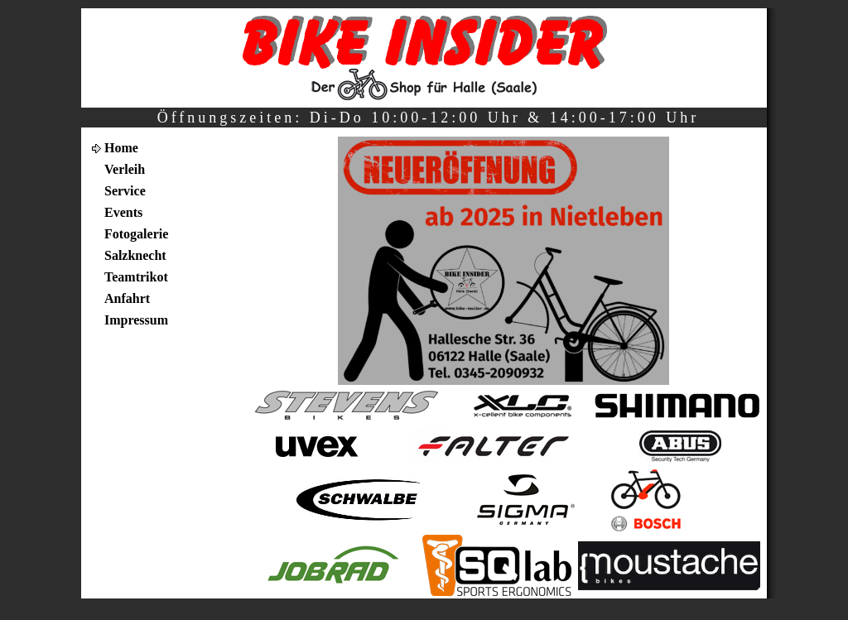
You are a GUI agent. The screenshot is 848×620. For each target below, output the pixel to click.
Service (125, 191)
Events (123, 212)
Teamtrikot (136, 277)
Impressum (136, 320)
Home (121, 148)
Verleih (124, 169)
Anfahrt (127, 298)
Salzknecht (135, 255)
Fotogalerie (136, 234)
